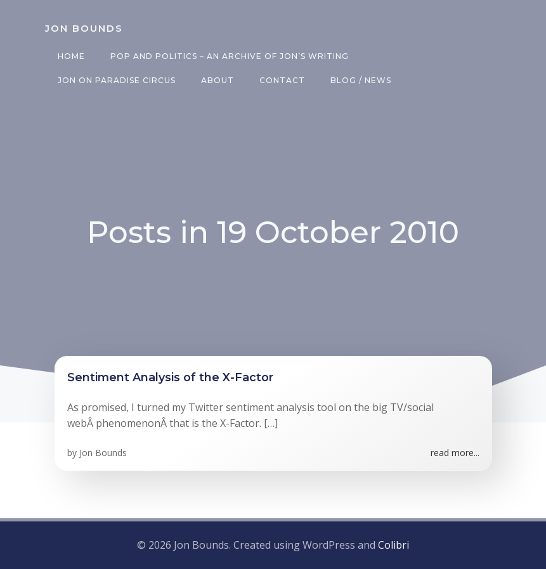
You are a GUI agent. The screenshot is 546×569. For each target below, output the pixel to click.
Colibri (393, 545)
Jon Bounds (103, 453)
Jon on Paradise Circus (117, 80)
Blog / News (360, 80)
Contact (282, 80)
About (217, 80)
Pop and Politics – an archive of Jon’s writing (229, 56)
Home (71, 56)
